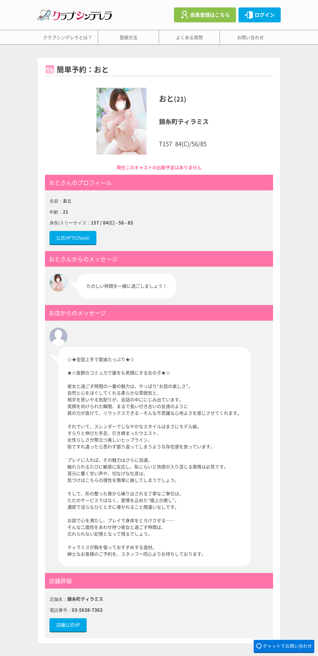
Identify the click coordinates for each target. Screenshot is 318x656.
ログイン (265, 14)
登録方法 (128, 37)
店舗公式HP (68, 624)
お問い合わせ (250, 37)
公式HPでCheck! (73, 237)
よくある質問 (189, 37)
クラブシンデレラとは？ (67, 37)
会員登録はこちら (210, 14)
